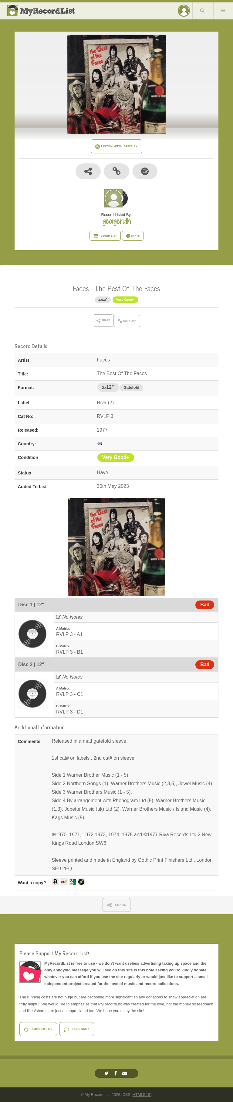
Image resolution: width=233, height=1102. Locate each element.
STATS (133, 236)
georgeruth (116, 221)
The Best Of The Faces (127, 288)
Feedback (76, 1029)
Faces (81, 288)
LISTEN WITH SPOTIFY (116, 146)
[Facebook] (116, 1073)
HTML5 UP (142, 1094)
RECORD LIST (105, 236)
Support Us (38, 1029)
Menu (223, 10)
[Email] (125, 1073)
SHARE (116, 905)
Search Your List (202, 10)
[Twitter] (107, 1073)
